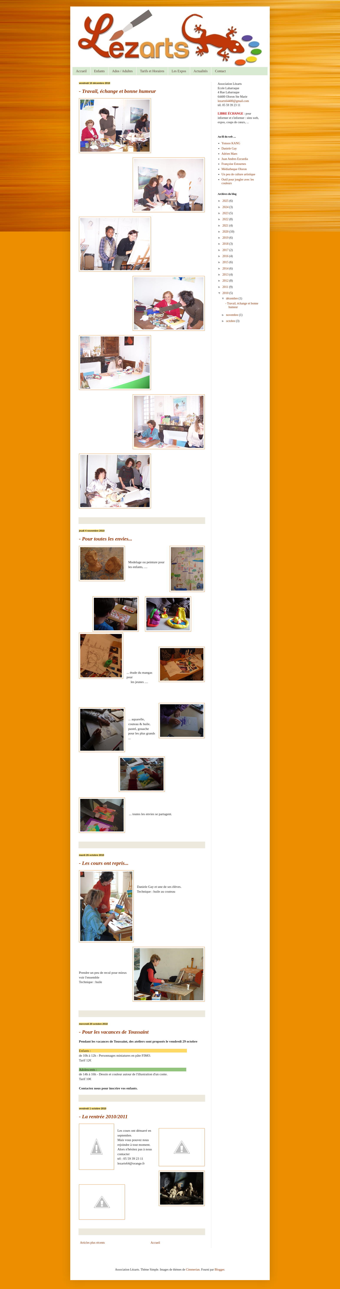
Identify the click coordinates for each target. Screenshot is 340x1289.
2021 (225, 225)
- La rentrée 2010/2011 (103, 1116)
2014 (225, 268)
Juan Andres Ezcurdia (235, 159)
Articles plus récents (92, 1242)
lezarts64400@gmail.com (233, 101)
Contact (220, 71)
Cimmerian (193, 1269)
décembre (232, 298)
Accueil (81, 71)
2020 (225, 231)
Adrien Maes (229, 153)
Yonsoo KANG (231, 143)
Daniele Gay (229, 148)
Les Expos (179, 71)
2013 (225, 274)
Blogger (219, 1269)
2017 (225, 250)
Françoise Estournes (234, 164)
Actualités (201, 71)
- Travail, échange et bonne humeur (117, 91)
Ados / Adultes (122, 71)
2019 (225, 237)
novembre (232, 315)
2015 (225, 262)
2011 (225, 287)
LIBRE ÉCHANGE (230, 113)
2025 (225, 200)
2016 (225, 256)
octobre (231, 321)
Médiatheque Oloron (234, 169)
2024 (225, 207)
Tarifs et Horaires (152, 71)
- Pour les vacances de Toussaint (114, 1032)
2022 (225, 219)
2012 (225, 280)
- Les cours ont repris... (104, 863)
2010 (225, 293)
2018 (225, 243)
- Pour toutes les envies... (105, 539)
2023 (225, 213)
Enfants (99, 71)
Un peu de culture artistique (238, 174)
